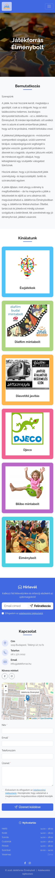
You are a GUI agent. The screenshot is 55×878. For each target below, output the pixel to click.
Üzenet (6, 763)
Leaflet (33, 718)
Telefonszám (9, 750)
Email (5, 737)
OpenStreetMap (46, 718)
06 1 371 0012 (18, 654)
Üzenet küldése (28, 807)
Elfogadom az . (23, 613)
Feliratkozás (40, 606)
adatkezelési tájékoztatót (31, 613)
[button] (27, 698)
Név (4, 725)
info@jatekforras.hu (21, 663)
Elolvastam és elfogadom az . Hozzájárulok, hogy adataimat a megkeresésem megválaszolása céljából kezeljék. (29, 794)
